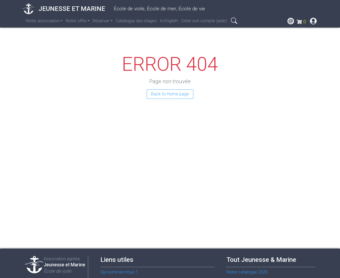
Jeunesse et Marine (64, 8)
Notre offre (76, 20)
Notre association (42, 20)
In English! (169, 20)
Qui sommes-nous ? (119, 272)
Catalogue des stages (136, 20)
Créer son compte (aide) (204, 20)
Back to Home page (170, 93)
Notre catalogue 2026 (247, 272)
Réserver (101, 20)
